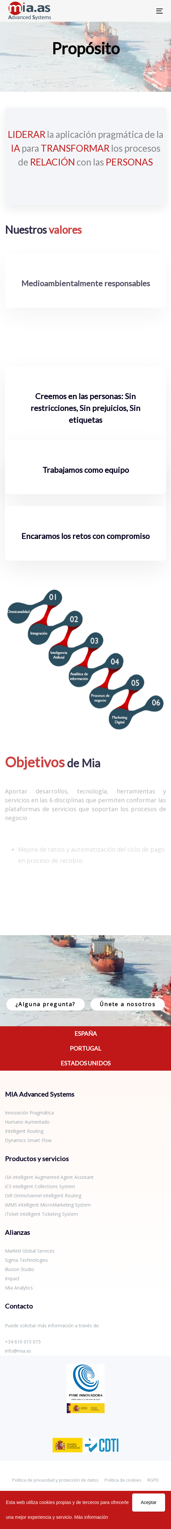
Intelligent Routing (24, 1131)
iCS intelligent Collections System (40, 1186)
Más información (91, 1517)
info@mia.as (18, 1351)
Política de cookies (123, 1480)
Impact (12, 1278)
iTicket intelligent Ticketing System (41, 1214)
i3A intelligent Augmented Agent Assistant (49, 1177)
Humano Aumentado (27, 1122)
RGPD (153, 1480)
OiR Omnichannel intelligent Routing (43, 1195)
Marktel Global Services (30, 1251)
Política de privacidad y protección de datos (55, 1480)
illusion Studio (19, 1269)
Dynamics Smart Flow (28, 1140)
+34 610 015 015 (23, 1341)
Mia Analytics (19, 1288)
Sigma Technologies (26, 1260)
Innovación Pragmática (29, 1112)
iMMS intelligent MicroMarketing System (48, 1205)
